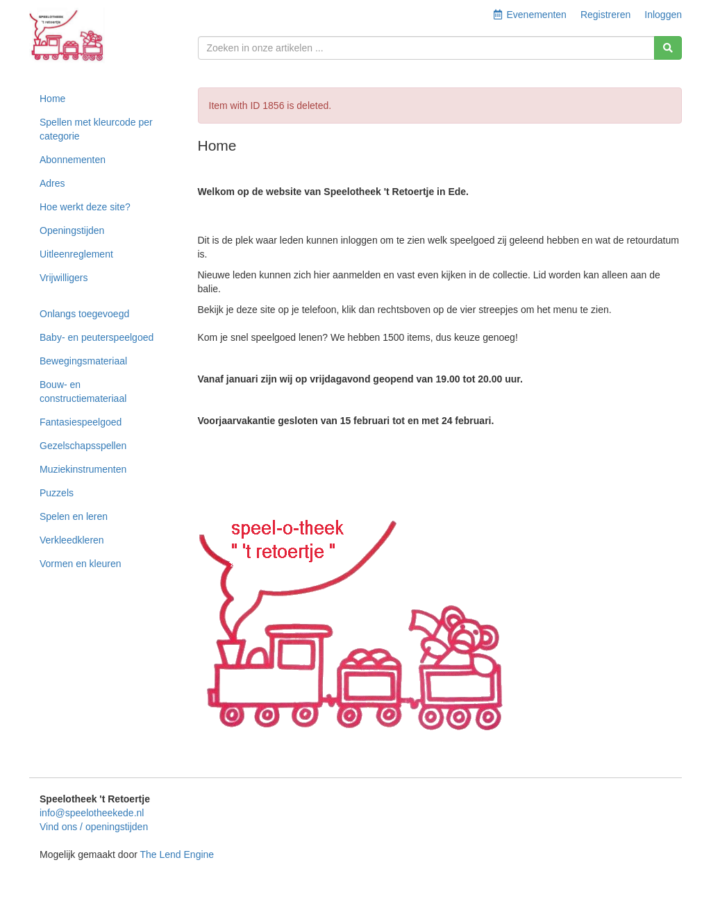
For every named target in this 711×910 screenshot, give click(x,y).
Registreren (605, 14)
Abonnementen (73, 159)
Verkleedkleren (72, 540)
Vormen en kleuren (81, 563)
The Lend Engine (177, 854)
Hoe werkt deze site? (85, 206)
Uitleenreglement (76, 254)
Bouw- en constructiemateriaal (83, 391)
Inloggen (663, 14)
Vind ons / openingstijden (94, 826)
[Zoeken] (668, 48)
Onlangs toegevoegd (84, 313)
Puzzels (57, 492)
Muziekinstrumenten (83, 469)
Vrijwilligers (64, 277)
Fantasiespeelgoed (81, 422)
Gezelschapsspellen (83, 445)
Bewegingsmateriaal (83, 360)
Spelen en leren (74, 516)
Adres (52, 183)
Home (52, 98)
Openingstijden (72, 230)
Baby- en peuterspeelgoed (96, 337)
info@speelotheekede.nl (92, 812)
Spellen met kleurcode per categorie (96, 129)
